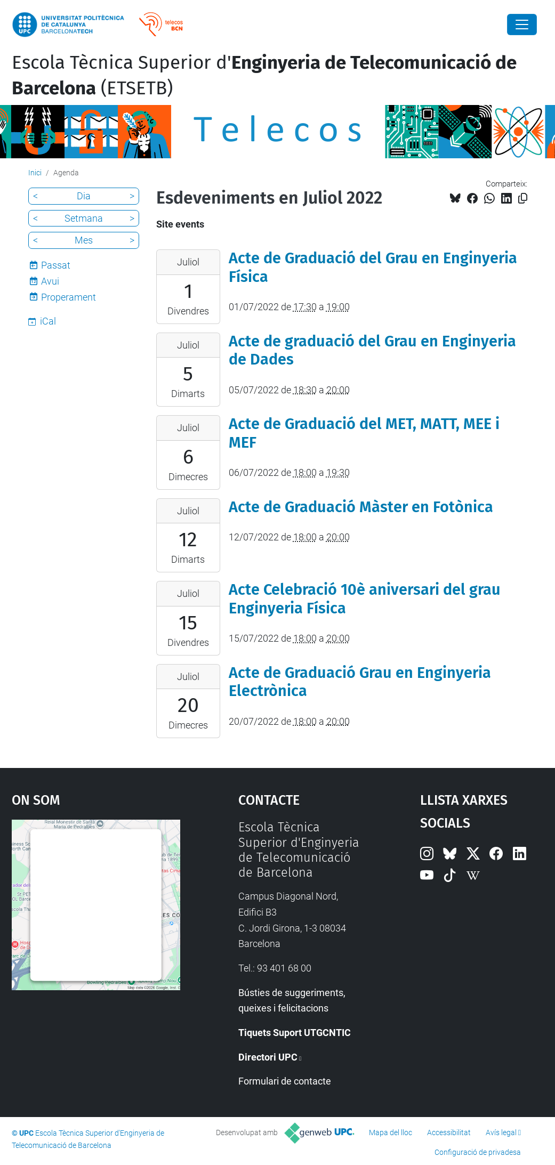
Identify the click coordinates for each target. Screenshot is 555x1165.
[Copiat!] (522, 198)
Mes (84, 240)
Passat (55, 265)
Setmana (84, 218)
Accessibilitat (449, 1132)
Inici (35, 172)
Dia (84, 195)
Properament (68, 297)
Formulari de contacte (284, 1081)
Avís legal (501, 1132)
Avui (50, 281)
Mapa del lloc (390, 1132)
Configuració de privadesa (478, 1152)
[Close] (522, 24)
